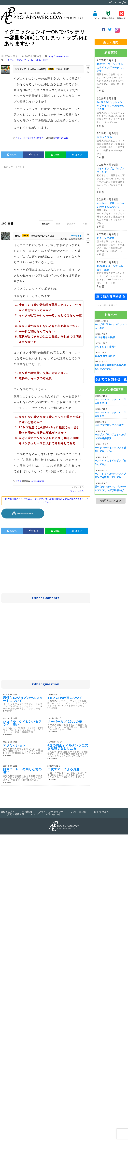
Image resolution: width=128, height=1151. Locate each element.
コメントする (77, 487)
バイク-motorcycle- (59, 56)
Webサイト (76, 235)
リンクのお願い (78, 811)
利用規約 (27, 811)
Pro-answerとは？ (75, 18)
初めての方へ (7, 811)
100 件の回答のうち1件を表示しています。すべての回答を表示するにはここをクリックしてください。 (45, 501)
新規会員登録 (108, 15)
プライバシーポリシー (51, 811)
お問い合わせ (52, 814)
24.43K (25, 235)
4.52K (51, 69)
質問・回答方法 (16, 814)
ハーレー (31, 60)
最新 (58, 223)
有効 (85, 223)
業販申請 (121, 15)
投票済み (71, 223)
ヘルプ (35, 814)
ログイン (95, 15)
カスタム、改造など (15, 60)
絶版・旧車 (42, 60)
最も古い (46, 223)
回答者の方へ (101, 811)
